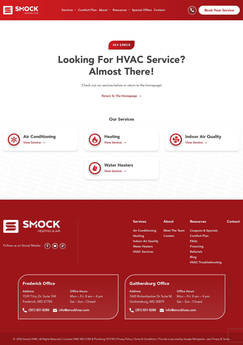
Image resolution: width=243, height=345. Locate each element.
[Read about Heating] (121, 139)
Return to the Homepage (119, 96)
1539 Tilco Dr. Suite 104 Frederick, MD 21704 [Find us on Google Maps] (39, 299)
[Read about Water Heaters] (121, 168)
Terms (226, 339)
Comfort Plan (87, 10)
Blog (193, 257)
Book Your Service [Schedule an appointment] (219, 10)
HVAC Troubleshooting (206, 262)
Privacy (215, 339)
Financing (196, 246)
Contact (159, 10)
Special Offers (142, 10)
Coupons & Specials (204, 230)
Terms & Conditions (145, 339)
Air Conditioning (144, 230)
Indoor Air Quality (145, 241)
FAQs (193, 241)
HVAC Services (143, 251)
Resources (120, 10)
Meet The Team (174, 230)
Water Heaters (143, 246)
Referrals (196, 251)
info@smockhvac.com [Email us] (71, 310)
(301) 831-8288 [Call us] (36, 310)
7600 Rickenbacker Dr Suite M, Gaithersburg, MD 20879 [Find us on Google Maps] (151, 299)
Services (67, 10)
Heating (138, 236)
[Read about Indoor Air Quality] (202, 139)
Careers (168, 236)
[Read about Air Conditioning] (40, 139)
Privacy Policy (124, 339)
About (103, 10)
